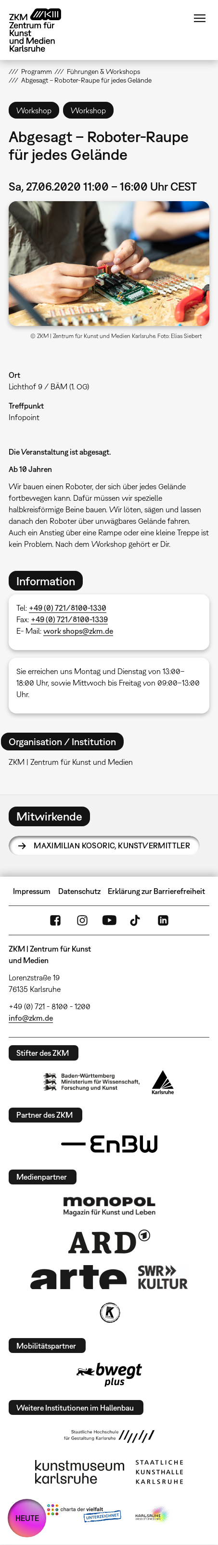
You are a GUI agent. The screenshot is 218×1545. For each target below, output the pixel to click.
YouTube (109, 920)
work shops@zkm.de (78, 631)
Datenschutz (79, 891)
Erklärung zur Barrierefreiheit (156, 891)
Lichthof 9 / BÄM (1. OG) (49, 386)
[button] (109, 263)
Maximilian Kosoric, (112, 845)
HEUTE (27, 1518)
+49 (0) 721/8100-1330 (67, 608)
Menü (199, 18)
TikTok (136, 920)
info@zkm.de (31, 1018)
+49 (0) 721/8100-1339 (69, 619)
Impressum (32, 891)
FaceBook (55, 920)
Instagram (82, 920)
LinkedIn (163, 920)
